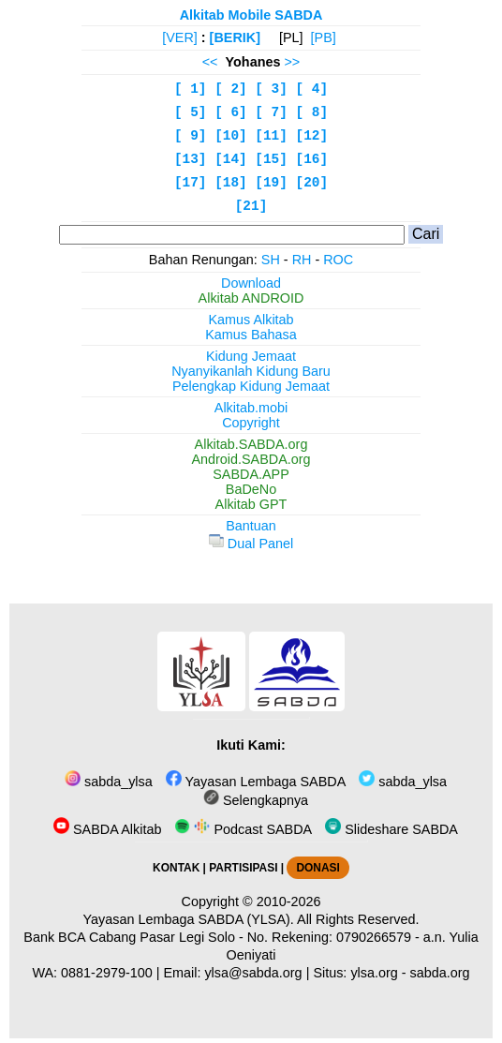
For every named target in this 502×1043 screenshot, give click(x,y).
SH (270, 259)
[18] (230, 182)
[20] (312, 182)
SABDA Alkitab (107, 829)
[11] (271, 135)
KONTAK (176, 867)
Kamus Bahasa (251, 334)
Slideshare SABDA (391, 829)
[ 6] (230, 112)
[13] (190, 159)
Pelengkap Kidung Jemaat (251, 386)
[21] (251, 206)
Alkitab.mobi (251, 407)
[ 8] (312, 112)
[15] (271, 159)
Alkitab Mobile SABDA (251, 14)
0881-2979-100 (107, 972)
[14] (230, 159)
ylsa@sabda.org (253, 972)
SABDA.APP (251, 474)
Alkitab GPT (251, 504)
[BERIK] (235, 37)
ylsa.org (373, 972)
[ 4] (312, 89)
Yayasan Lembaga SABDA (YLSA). (188, 919)
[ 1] (190, 89)
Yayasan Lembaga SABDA (256, 781)
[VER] (180, 37)
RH (302, 259)
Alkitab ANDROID (251, 298)
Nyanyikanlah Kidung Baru (251, 371)
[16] (312, 159)
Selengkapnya (255, 800)
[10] (230, 135)
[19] (271, 182)
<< (210, 61)
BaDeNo (251, 489)
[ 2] (230, 89)
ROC (338, 259)
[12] (312, 135)
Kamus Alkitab (250, 319)
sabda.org (440, 972)
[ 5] (190, 112)
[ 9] (190, 135)
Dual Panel (251, 543)
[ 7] (271, 112)
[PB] (323, 37)
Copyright (251, 422)
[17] (190, 182)
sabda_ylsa (109, 781)
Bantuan (251, 525)
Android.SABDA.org (250, 459)
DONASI (317, 867)
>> (292, 61)
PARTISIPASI (243, 867)
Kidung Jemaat (251, 356)
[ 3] (271, 89)
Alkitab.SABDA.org (251, 444)
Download (251, 283)
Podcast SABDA (243, 829)
